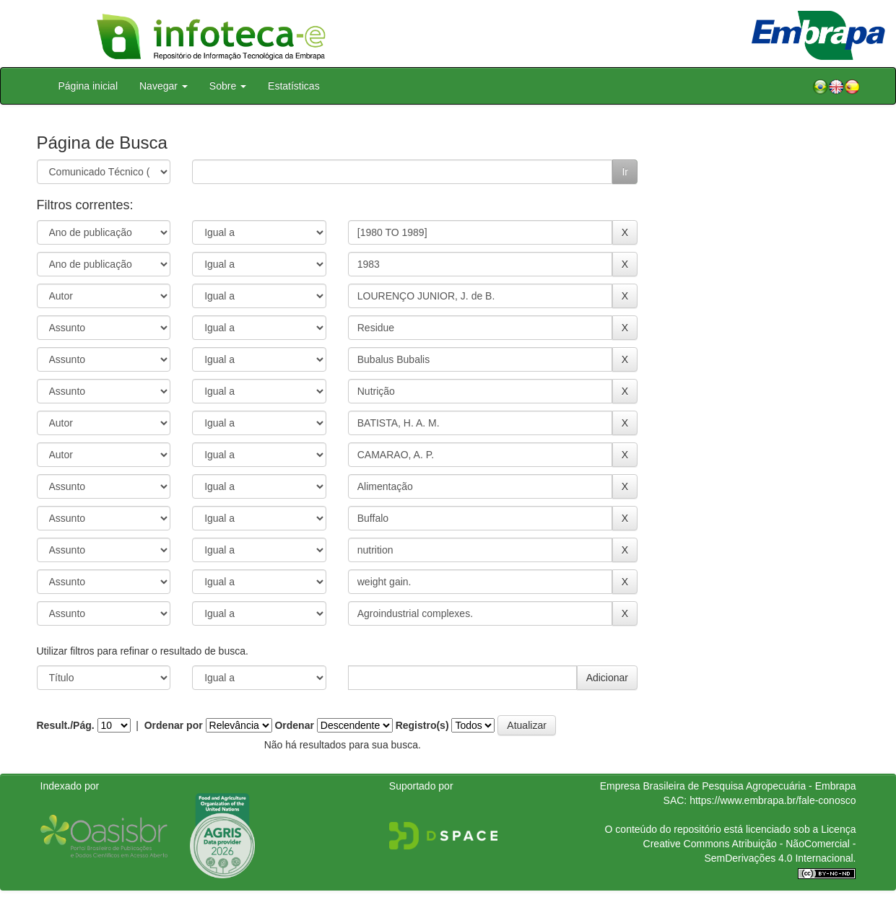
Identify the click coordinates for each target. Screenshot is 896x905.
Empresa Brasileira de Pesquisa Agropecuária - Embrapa (728, 786)
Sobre (227, 86)
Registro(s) (422, 725)
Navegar (163, 86)
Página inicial (88, 86)
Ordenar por (173, 725)
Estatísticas (294, 86)
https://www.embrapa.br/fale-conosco (773, 800)
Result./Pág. (66, 725)
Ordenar (293, 725)
